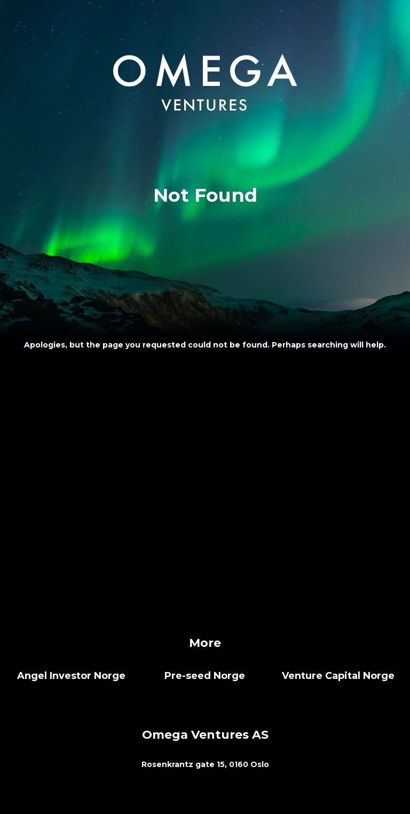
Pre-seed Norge (204, 676)
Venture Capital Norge (338, 676)
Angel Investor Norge (71, 676)
